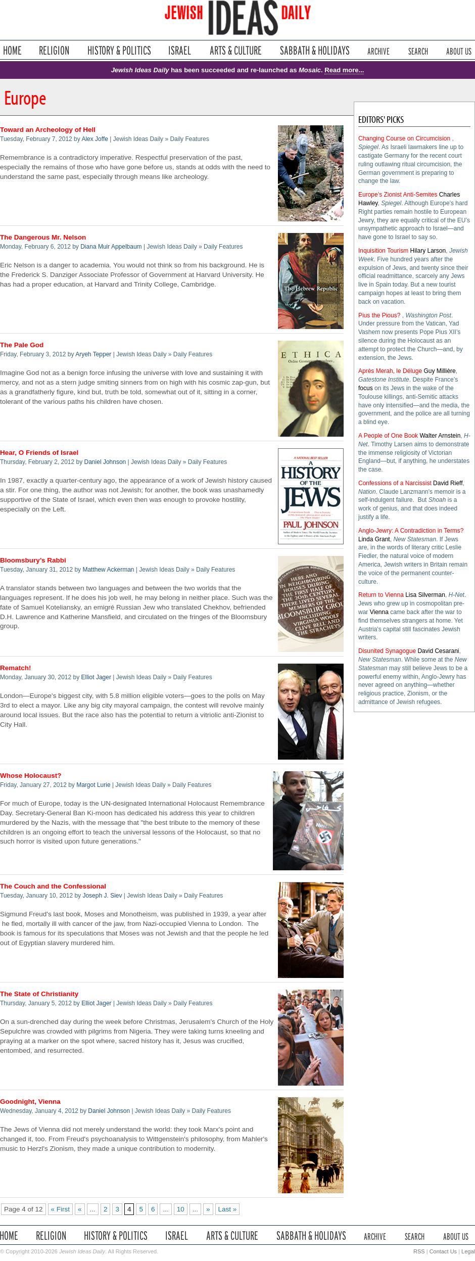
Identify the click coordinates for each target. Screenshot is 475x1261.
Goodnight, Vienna (30, 1101)
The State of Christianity (39, 994)
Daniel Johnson (105, 461)
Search (418, 50)
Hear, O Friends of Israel (39, 452)
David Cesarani (438, 651)
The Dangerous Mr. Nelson (43, 237)
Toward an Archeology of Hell (48, 129)
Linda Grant (374, 539)
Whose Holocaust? (31, 775)
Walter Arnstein (439, 435)
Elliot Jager (96, 677)
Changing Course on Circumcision (404, 138)
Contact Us (443, 1251)
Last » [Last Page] (227, 1209)
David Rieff (447, 483)
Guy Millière (439, 371)
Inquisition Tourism (383, 250)
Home (12, 50)
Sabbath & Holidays (314, 50)
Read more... (344, 70)
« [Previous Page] (80, 1209)
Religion (54, 50)
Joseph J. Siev (102, 895)
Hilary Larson (428, 250)
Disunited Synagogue (387, 651)
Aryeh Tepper (93, 354)
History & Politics (119, 50)
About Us (458, 50)
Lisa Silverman (425, 594)
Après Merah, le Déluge (390, 371)
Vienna (379, 612)
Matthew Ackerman (108, 569)
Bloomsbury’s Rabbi (33, 560)
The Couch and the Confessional (53, 886)
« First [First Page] (60, 1209)
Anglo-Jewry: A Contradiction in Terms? (411, 530)
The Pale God (21, 345)
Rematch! (15, 668)
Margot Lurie (93, 784)
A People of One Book (388, 435)
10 (180, 1209)
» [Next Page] (208, 1209)
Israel (180, 50)
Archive (378, 50)
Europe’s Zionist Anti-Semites (398, 194)
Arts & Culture (235, 50)
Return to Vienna (381, 594)
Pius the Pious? (379, 315)
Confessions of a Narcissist (395, 483)
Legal (468, 1251)
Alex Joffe (94, 139)
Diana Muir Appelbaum (110, 246)
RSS (419, 1251)
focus (365, 388)
